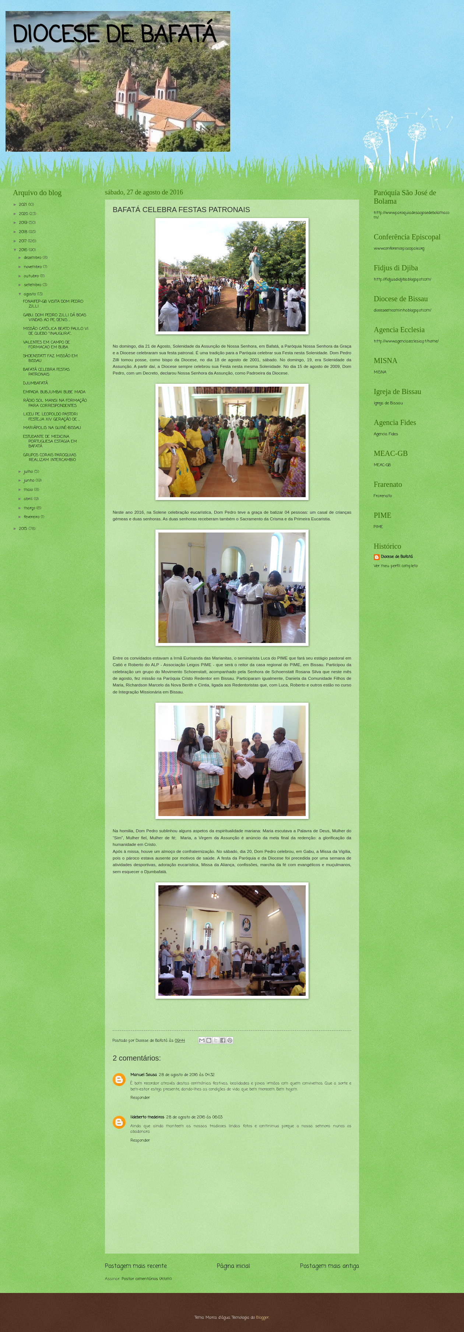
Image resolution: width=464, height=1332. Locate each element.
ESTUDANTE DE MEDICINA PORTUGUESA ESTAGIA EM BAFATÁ (50, 442)
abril (29, 499)
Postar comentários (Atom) (147, 1279)
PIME (378, 527)
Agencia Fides (386, 434)
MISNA (380, 372)
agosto (30, 294)
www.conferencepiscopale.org (399, 249)
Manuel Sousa (143, 1075)
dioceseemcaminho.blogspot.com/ (402, 310)
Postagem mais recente (136, 1266)
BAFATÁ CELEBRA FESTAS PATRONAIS (46, 372)
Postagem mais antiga (329, 1266)
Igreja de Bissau (388, 403)
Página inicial (233, 1266)
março (30, 508)
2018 (24, 232)
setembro (33, 285)
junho (30, 481)
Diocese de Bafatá (397, 557)
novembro (33, 267)
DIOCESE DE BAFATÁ (114, 36)
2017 (23, 241)
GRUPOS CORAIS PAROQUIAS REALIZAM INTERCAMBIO (49, 457)
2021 (23, 205)
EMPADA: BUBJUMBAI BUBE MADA (54, 392)
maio (29, 490)
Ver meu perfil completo (396, 566)
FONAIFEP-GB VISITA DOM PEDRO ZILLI (53, 304)
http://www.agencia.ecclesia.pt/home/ (406, 341)
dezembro (33, 258)
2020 (24, 214)
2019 (24, 223)
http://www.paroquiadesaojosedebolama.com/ (411, 215)
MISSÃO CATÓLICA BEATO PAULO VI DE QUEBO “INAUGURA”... (55, 331)
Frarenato (383, 496)
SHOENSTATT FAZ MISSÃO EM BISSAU (50, 358)
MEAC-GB (382, 465)
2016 (24, 250)
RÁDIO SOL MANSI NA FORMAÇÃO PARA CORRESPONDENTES (55, 403)
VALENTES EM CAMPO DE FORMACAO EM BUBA (46, 345)
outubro (32, 276)
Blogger (262, 1318)
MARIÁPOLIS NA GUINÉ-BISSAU (52, 428)
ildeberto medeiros (147, 1117)
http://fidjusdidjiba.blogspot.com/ (402, 279)
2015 (24, 529)
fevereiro (32, 517)
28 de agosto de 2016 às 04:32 (187, 1075)
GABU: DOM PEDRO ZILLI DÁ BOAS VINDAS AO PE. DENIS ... (54, 317)
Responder (140, 1098)
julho (29, 472)
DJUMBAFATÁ (35, 383)
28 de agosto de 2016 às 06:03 (194, 1117)
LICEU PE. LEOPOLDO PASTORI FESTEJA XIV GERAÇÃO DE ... (51, 416)
